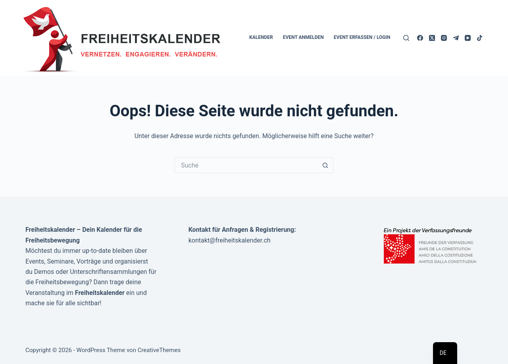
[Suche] (406, 38)
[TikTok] (480, 38)
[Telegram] (456, 38)
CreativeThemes (159, 350)
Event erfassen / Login (362, 37)
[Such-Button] (325, 165)
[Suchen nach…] (246, 165)
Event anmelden (303, 37)
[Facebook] (420, 38)
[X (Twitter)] (432, 38)
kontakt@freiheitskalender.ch (230, 240)
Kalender (261, 37)
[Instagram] (444, 38)
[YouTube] (468, 38)
